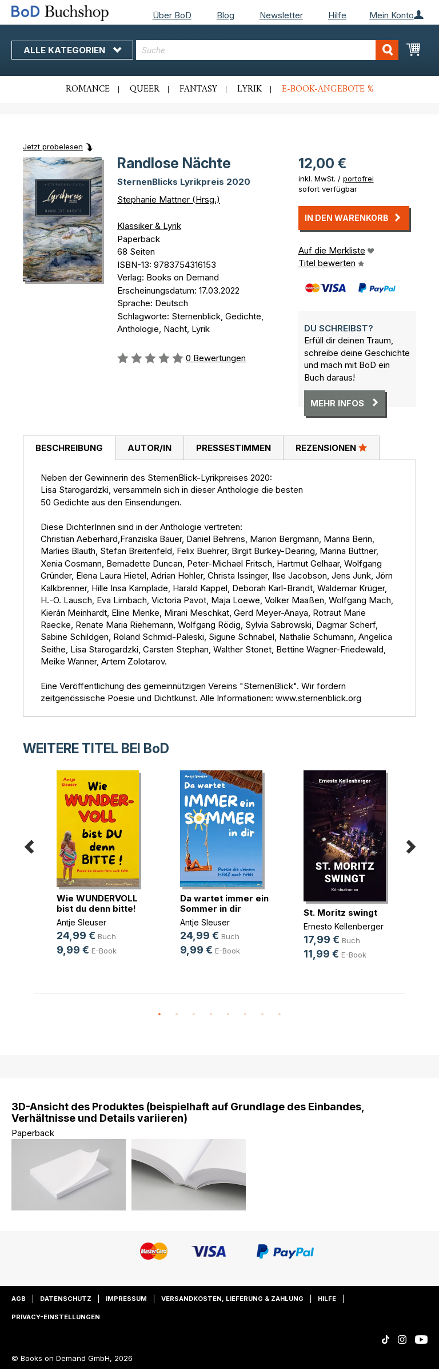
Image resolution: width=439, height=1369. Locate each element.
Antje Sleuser (81, 922)
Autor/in (149, 447)
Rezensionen (331, 447)
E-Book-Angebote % (328, 89)
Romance (88, 89)
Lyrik (249, 89)
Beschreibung (69, 447)
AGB (18, 1299)
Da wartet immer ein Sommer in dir (224, 903)
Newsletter (281, 15)
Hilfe (337, 15)
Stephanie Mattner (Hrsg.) (168, 199)
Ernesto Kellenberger (344, 926)
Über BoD (172, 15)
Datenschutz (65, 1299)
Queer (144, 89)
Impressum (126, 1299)
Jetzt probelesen (53, 146)
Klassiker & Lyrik (149, 225)
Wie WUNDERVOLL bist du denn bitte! (97, 903)
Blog (225, 15)
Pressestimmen (233, 447)
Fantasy (198, 89)
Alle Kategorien (72, 50)
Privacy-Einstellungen (55, 1317)
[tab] (69, 448)
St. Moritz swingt (340, 912)
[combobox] (267, 50)
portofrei (358, 178)
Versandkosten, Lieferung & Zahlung (232, 1299)
